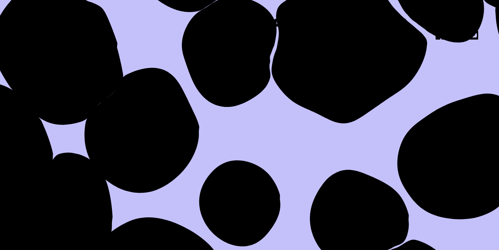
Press (388, 23)
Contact (452, 23)
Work (333, 23)
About (277, 23)
